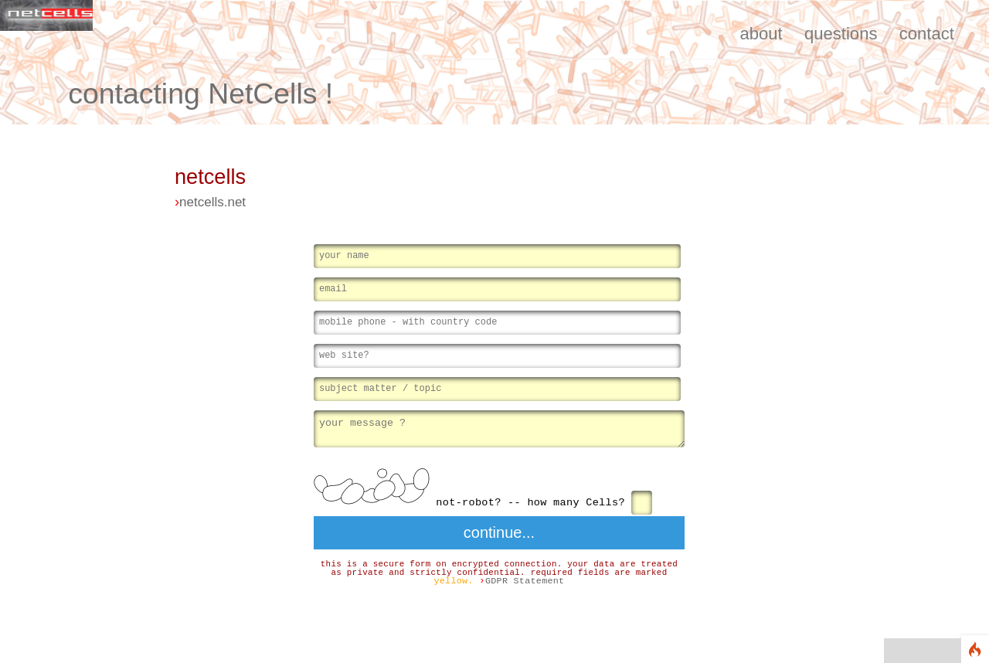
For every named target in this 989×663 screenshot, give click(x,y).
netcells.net (212, 202)
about (760, 33)
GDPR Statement (525, 582)
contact (926, 33)
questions (841, 33)
